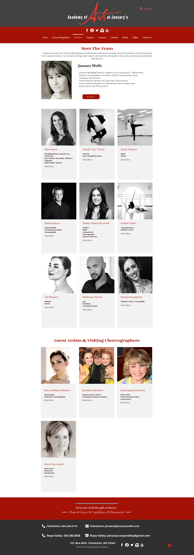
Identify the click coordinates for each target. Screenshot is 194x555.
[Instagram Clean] (102, 30)
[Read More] (51, 166)
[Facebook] (92, 30)
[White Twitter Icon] (97, 30)
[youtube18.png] (107, 30)
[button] (91, 96)
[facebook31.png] (87, 30)
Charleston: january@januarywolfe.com (114, 526)
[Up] (169, 545)
